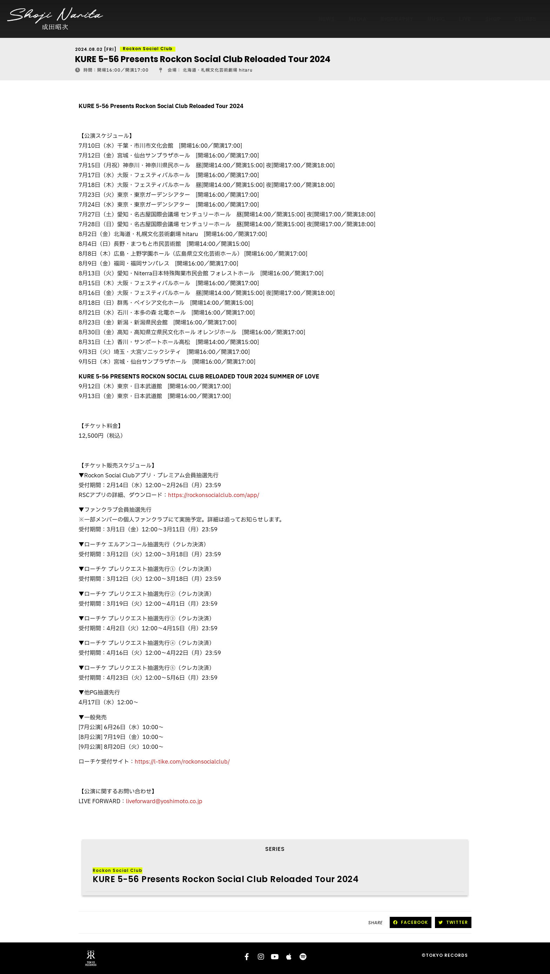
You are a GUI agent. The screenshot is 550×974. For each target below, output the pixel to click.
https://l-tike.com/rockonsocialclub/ (182, 762)
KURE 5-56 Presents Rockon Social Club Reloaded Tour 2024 (225, 879)
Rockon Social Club (117, 870)
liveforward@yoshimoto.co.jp (164, 801)
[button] (410, 922)
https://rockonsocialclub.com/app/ (213, 495)
